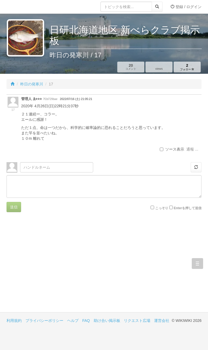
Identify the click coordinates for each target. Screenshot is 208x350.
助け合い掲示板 (107, 320)
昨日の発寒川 (31, 84)
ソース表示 (172, 149)
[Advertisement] (55, 266)
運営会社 (161, 320)
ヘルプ (73, 320)
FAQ (86, 320)
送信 (14, 207)
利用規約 (14, 320)
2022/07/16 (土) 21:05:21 (76, 99)
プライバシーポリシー (44, 320)
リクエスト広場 (137, 320)
